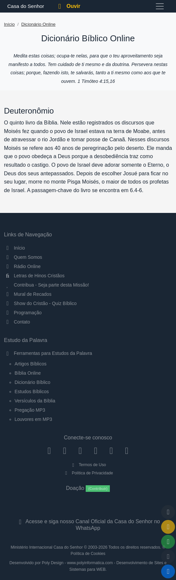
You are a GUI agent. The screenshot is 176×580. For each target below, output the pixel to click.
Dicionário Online (38, 24)
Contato (17, 321)
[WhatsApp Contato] (111, 450)
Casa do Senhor (24, 6)
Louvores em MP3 (33, 419)
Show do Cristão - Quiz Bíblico (40, 303)
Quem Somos (23, 257)
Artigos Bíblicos (30, 363)
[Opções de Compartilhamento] (168, 542)
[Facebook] (49, 450)
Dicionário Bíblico (32, 382)
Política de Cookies (88, 553)
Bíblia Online (28, 373)
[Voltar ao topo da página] (168, 512)
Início (9, 24)
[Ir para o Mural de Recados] (168, 527)
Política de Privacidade (88, 473)
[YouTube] (96, 450)
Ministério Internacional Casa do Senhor (47, 547)
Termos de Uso (88, 464)
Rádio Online (22, 266)
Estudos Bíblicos (32, 391)
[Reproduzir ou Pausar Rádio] (168, 571)
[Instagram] (64, 450)
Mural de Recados (27, 294)
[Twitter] (80, 450)
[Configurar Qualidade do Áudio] (168, 556)
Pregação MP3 (30, 410)
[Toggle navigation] (160, 6)
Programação (23, 312)
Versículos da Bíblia (35, 400)
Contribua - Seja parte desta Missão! (46, 285)
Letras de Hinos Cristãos (34, 275)
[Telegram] (127, 450)
